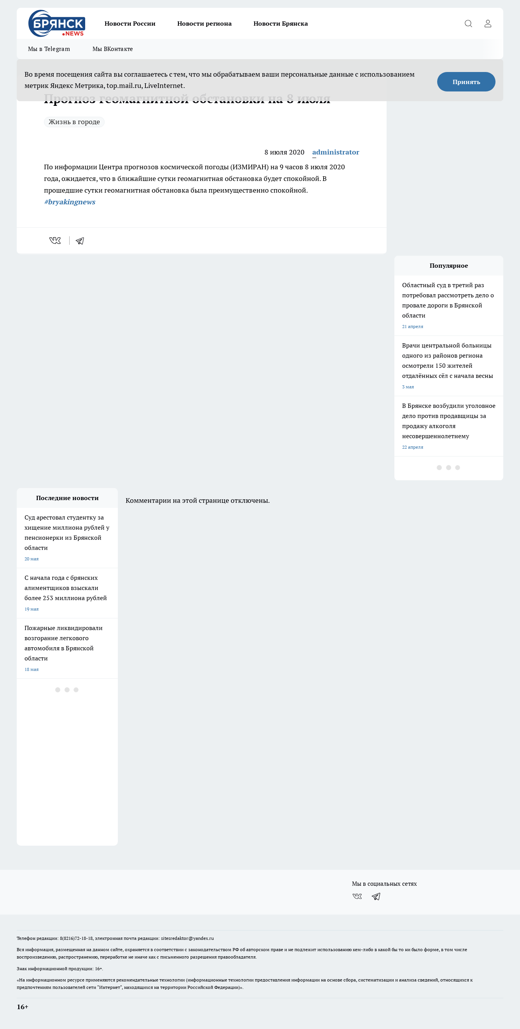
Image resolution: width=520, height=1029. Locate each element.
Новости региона (204, 23)
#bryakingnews (69, 201)
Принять (466, 82)
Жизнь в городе (74, 121)
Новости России (130, 23)
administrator (335, 152)
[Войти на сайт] (487, 23)
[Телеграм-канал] (376, 896)
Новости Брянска (281, 23)
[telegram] (82, 240)
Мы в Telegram (49, 49)
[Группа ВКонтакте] (357, 896)
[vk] (56, 240)
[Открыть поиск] (468, 23)
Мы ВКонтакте (113, 49)
